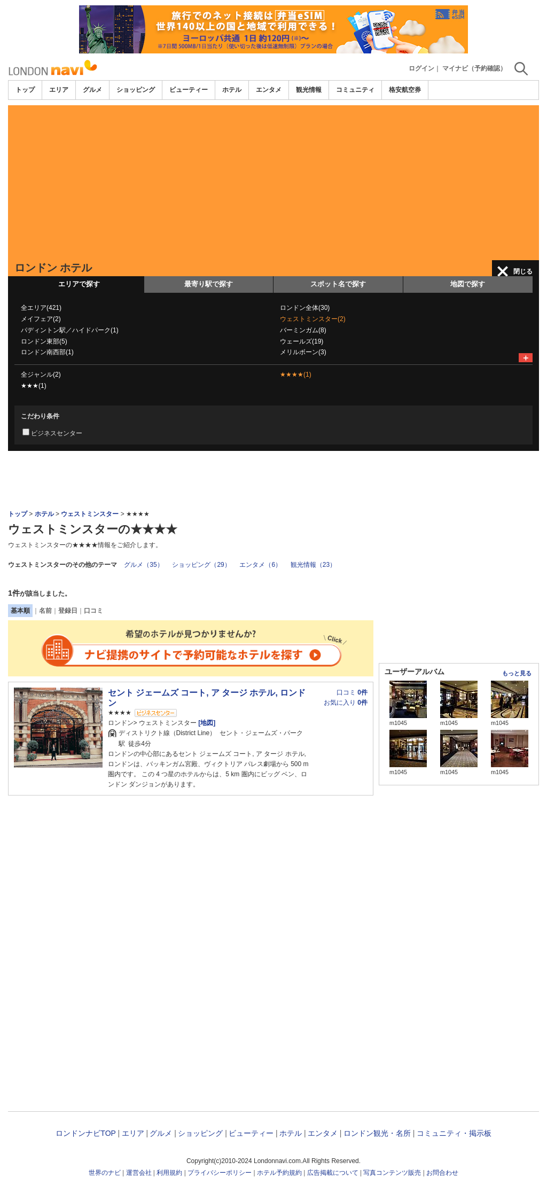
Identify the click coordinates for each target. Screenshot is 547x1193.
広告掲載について (332, 1172)
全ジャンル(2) (41, 374)
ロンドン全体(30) (305, 307)
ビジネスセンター (56, 433)
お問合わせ (442, 1172)
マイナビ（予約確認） (474, 68)
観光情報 (309, 89)
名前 (45, 610)
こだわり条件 (40, 416)
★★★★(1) (295, 374)
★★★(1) (33, 385)
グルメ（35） (143, 564)
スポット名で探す (338, 284)
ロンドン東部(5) (44, 341)
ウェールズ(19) (301, 341)
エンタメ (269, 89)
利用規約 (169, 1172)
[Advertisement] (273, 180)
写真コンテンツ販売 (392, 1172)
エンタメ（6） (260, 564)
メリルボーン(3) (303, 352)
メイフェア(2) (41, 319)
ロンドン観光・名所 (377, 1133)
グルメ (92, 89)
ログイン (421, 68)
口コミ (93, 610)
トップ (25, 89)
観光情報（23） (313, 564)
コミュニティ (355, 89)
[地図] (206, 723)
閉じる (523, 271)
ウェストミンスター (90, 514)
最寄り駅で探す (208, 284)
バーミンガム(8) (303, 330)
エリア (58, 89)
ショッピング (135, 89)
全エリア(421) (41, 307)
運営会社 (139, 1172)
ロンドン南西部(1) (47, 352)
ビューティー (188, 89)
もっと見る (517, 673)
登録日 (67, 610)
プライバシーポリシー (219, 1172)
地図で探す (467, 284)
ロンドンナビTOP (85, 1133)
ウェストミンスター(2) (313, 319)
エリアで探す (79, 284)
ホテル (231, 89)
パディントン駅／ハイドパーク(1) (70, 330)
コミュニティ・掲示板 (454, 1133)
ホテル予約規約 (279, 1172)
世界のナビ (105, 1172)
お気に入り (346, 702)
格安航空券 (405, 89)
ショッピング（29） (201, 564)
